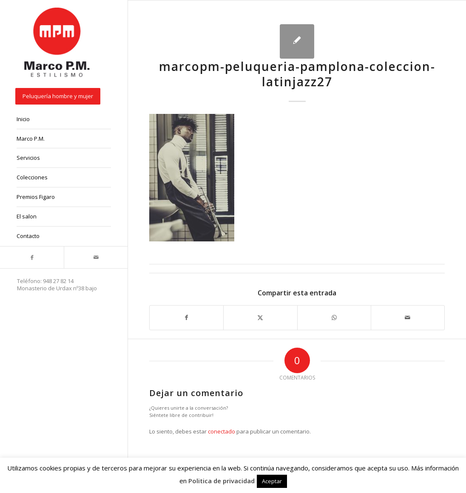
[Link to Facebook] (32, 257)
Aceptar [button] (272, 481)
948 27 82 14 (58, 281)
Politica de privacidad (221, 480)
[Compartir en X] (260, 317)
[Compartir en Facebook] (186, 317)
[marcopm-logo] (57, 42)
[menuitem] (64, 97)
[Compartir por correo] (407, 317)
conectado (221, 431)
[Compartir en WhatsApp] (334, 317)
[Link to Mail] (96, 257)
